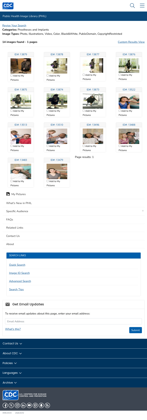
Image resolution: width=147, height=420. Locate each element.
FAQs (9, 219)
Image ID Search (19, 273)
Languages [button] (12, 373)
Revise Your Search (14, 25)
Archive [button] (10, 383)
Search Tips (16, 289)
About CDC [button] (12, 353)
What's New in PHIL (19, 203)
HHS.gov (7, 412)
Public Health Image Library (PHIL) (24, 16)
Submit (135, 330)
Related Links (14, 228)
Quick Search (17, 265)
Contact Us (13, 236)
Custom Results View (131, 42)
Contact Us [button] (13, 343)
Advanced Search (20, 281)
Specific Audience (17, 211)
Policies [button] (10, 363)
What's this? (13, 329)
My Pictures (16, 194)
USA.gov (19, 412)
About (10, 244)
